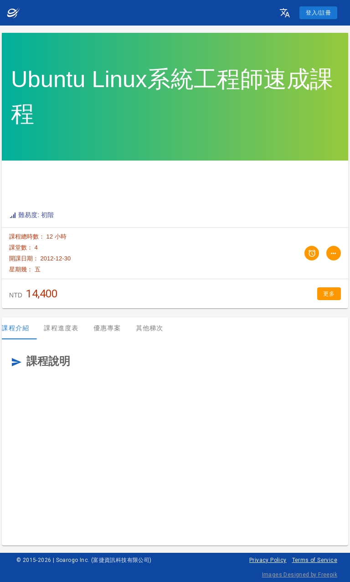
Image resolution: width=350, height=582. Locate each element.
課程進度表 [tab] (68, 328)
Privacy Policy (268, 560)
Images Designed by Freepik (299, 575)
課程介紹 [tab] (23, 328)
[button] (285, 13)
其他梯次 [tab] (157, 328)
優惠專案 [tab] (115, 328)
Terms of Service (314, 560)
